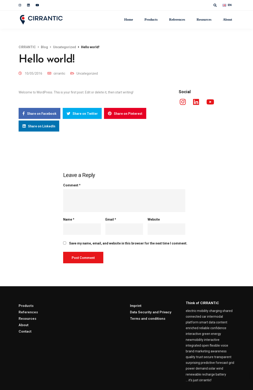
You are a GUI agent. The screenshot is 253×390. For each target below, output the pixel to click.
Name (68, 219)
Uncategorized (87, 73)
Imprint (135, 306)
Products (150, 19)
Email (110, 219)
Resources (204, 19)
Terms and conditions (147, 319)
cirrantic (59, 73)
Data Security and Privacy (150, 312)
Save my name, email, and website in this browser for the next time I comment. (128, 243)
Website (154, 219)
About (227, 19)
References (177, 19)
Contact (25, 331)
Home (128, 19)
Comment (72, 185)
